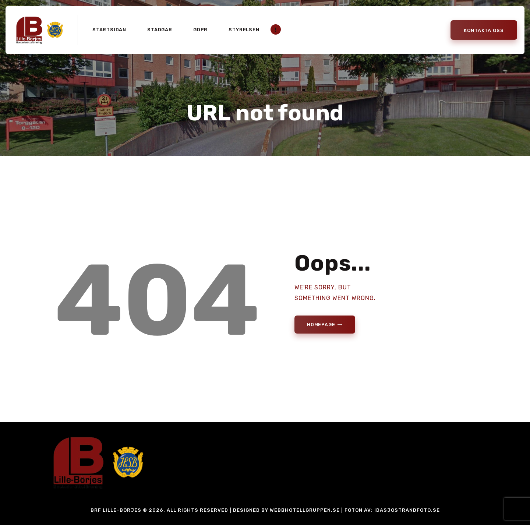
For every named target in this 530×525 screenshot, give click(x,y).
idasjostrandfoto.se (407, 510)
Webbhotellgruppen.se (305, 510)
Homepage (322, 325)
